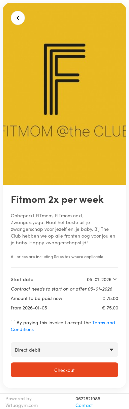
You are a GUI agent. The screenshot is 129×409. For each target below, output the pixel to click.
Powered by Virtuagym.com (21, 401)
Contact (84, 405)
